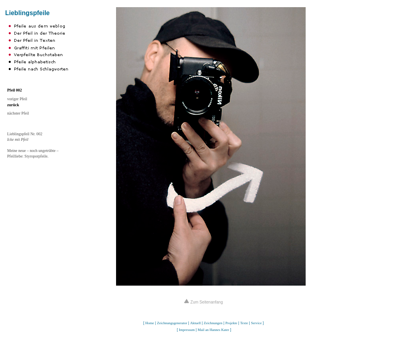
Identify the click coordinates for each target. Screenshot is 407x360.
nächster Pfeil (18, 113)
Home (149, 323)
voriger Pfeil (17, 99)
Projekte (231, 323)
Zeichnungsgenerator (172, 323)
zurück (13, 105)
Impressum (187, 330)
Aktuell (195, 323)
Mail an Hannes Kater (213, 330)
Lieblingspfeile (27, 13)
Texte (244, 323)
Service (256, 323)
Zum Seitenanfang (203, 302)
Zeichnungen (213, 323)
